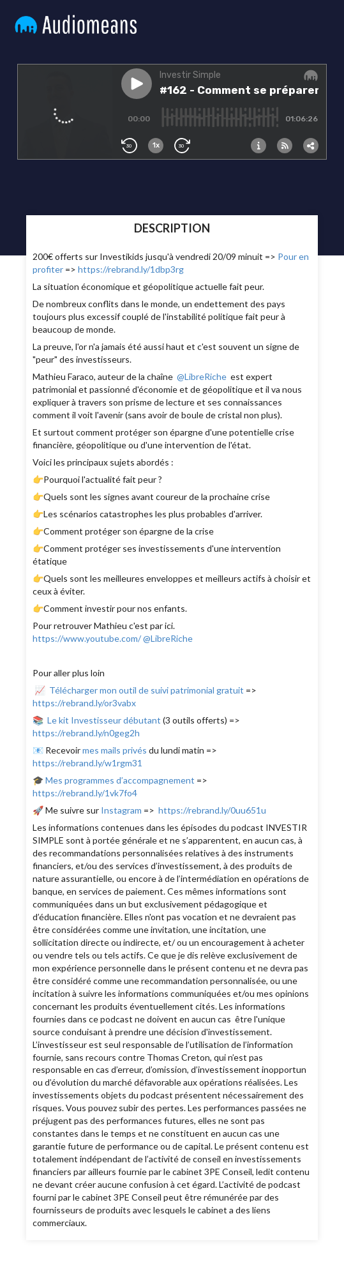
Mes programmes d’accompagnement (121, 780)
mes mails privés (114, 750)
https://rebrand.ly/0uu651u (212, 810)
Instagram (121, 810)
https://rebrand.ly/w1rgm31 (87, 762)
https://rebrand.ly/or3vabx (84, 702)
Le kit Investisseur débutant (105, 720)
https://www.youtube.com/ (87, 638)
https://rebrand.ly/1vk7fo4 (85, 792)
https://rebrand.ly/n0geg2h (86, 732)
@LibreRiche (201, 376)
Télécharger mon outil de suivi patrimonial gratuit (146, 690)
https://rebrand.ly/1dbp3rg (131, 269)
